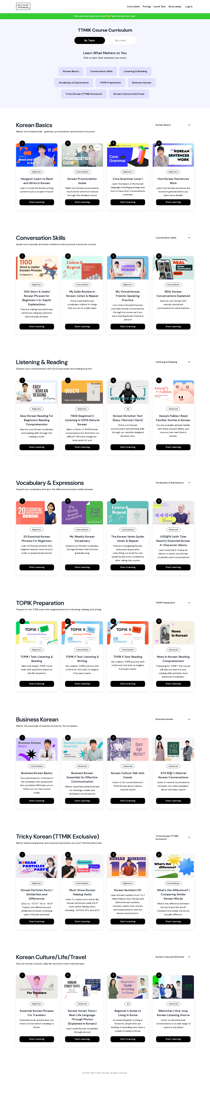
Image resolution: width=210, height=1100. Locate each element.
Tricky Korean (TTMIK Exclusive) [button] (84, 93)
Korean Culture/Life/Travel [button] (128, 93)
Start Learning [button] (36, 202)
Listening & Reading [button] (135, 71)
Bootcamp (175, 6)
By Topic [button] (89, 40)
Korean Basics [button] (71, 71)
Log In (189, 6)
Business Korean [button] (141, 82)
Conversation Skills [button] (101, 71)
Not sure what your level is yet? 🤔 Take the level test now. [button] (105, 16)
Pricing (147, 6)
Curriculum (133, 6)
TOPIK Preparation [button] (110, 82)
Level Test (160, 6)
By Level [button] (120, 40)
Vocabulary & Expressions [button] (74, 82)
